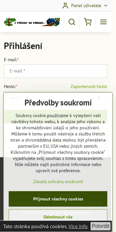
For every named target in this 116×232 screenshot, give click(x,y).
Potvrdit (100, 226)
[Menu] (103, 21)
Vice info (78, 226)
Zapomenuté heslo (89, 86)
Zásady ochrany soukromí (58, 200)
